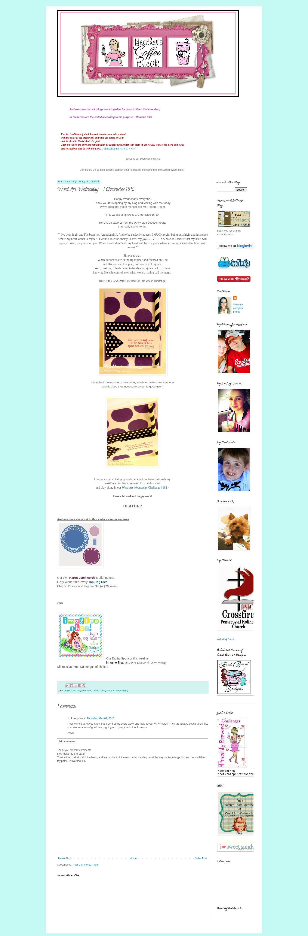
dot (78, 690)
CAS (73, 690)
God (83, 690)
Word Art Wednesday (117, 690)
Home (133, 858)
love (103, 690)
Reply (70, 732)
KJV (133, 148)
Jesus (97, 690)
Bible (67, 690)
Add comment (67, 741)
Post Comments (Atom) (86, 864)
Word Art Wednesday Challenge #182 (144, 487)
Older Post (201, 858)
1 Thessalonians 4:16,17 (114, 148)
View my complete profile (238, 308)
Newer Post (64, 858)
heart (89, 690)
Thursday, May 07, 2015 (100, 718)
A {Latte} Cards (225, 639)
